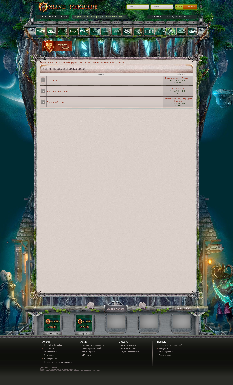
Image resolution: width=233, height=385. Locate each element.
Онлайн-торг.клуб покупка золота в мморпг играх (58, 369)
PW (127, 23)
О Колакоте (49, 348)
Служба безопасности (130, 352)
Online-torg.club (64, 7)
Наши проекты (50, 359)
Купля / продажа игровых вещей (108, 62)
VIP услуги (86, 355)
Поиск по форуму (92, 16)
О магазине (155, 16)
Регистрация (190, 7)
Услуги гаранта (88, 352)
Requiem (149, 23)
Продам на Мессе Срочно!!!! (178, 78)
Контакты (190, 16)
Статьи (63, 16)
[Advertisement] (132, 47)
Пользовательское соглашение (58, 362)
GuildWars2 (95, 23)
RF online (160, 23)
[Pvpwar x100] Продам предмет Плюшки (178, 100)
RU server (52, 80)
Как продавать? (166, 352)
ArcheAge (171, 23)
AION (52, 23)
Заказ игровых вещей (91, 348)
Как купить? (164, 348)
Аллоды (41, 23)
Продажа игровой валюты (93, 345)
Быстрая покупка (128, 345)
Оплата (167, 16)
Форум (77, 16)
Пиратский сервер (56, 102)
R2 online (138, 23)
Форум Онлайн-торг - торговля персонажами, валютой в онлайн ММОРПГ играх (70, 371)
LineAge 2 (106, 23)
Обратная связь (166, 355)
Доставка (178, 16)
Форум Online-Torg (48, 62)
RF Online (85, 62)
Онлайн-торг (52, 334)
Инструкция (49, 355)
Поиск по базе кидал (114, 16)
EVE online (84, 23)
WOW (192, 23)
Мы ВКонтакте (177, 89)
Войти (179, 7)
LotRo (116, 23)
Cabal (62, 23)
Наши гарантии (50, 352)
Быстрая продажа (128, 348)
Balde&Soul (73, 23)
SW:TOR (181, 23)
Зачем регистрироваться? (170, 345)
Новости (53, 16)
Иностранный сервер (58, 91)
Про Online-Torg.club (53, 345)
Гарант (84, 334)
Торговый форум (69, 62)
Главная (42, 16)
